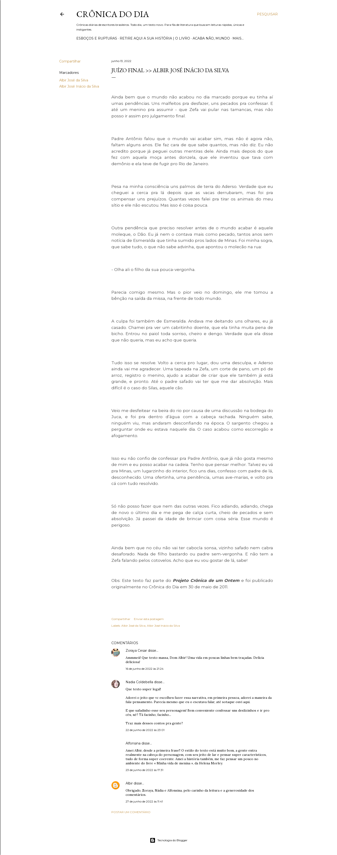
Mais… (238, 38)
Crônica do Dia (112, 14)
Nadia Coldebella (139, 682)
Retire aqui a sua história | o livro (155, 38)
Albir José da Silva (73, 80)
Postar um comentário (130, 812)
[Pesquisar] (267, 14)
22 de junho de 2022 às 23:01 (145, 730)
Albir (129, 783)
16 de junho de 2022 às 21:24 (145, 668)
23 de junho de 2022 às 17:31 (144, 770)
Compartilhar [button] (70, 61)
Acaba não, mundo (211, 38)
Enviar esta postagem (149, 619)
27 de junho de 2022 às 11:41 (144, 801)
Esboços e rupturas (96, 38)
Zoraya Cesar (136, 650)
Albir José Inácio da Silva (79, 86)
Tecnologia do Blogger (168, 840)
